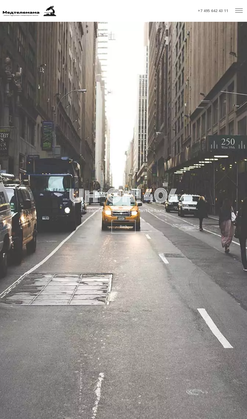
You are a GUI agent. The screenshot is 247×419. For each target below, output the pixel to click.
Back (123, 226)
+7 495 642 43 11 (213, 11)
